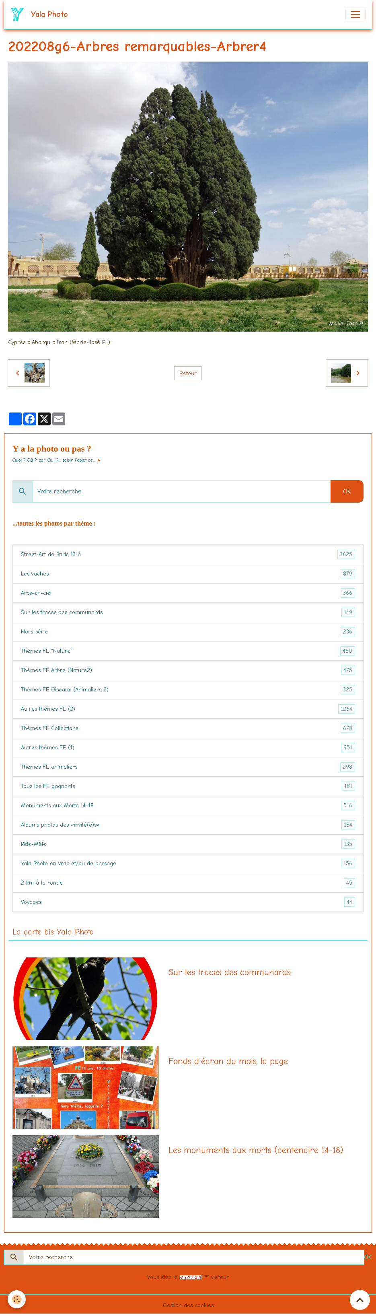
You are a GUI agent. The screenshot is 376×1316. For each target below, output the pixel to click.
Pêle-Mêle (188, 844)
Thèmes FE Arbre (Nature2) (188, 670)
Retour (188, 373)
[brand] (40, 14)
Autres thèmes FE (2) (188, 709)
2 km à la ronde (188, 882)
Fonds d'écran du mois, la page (228, 1061)
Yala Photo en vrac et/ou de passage (188, 863)
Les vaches (188, 573)
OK (347, 491)
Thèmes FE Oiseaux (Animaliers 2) (188, 689)
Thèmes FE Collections (188, 728)
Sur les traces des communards (188, 612)
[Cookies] (17, 1299)
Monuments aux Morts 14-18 (188, 805)
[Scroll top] (360, 1300)
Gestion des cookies (188, 1305)
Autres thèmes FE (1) (188, 747)
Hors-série (188, 631)
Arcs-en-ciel (188, 593)
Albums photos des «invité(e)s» (188, 824)
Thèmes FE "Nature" (188, 651)
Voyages (188, 902)
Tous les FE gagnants (188, 786)
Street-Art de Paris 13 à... (188, 554)
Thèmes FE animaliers (188, 766)
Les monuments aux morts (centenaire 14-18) (255, 1150)
